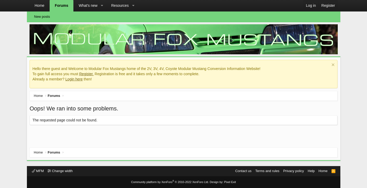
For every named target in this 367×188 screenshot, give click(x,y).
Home (39, 5)
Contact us (243, 171)
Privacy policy (293, 171)
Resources (120, 5)
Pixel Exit (230, 182)
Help (311, 171)
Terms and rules (267, 171)
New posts (42, 17)
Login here (75, 80)
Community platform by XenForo (170, 182)
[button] (102, 5)
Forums (61, 5)
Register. (87, 75)
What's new (88, 5)
